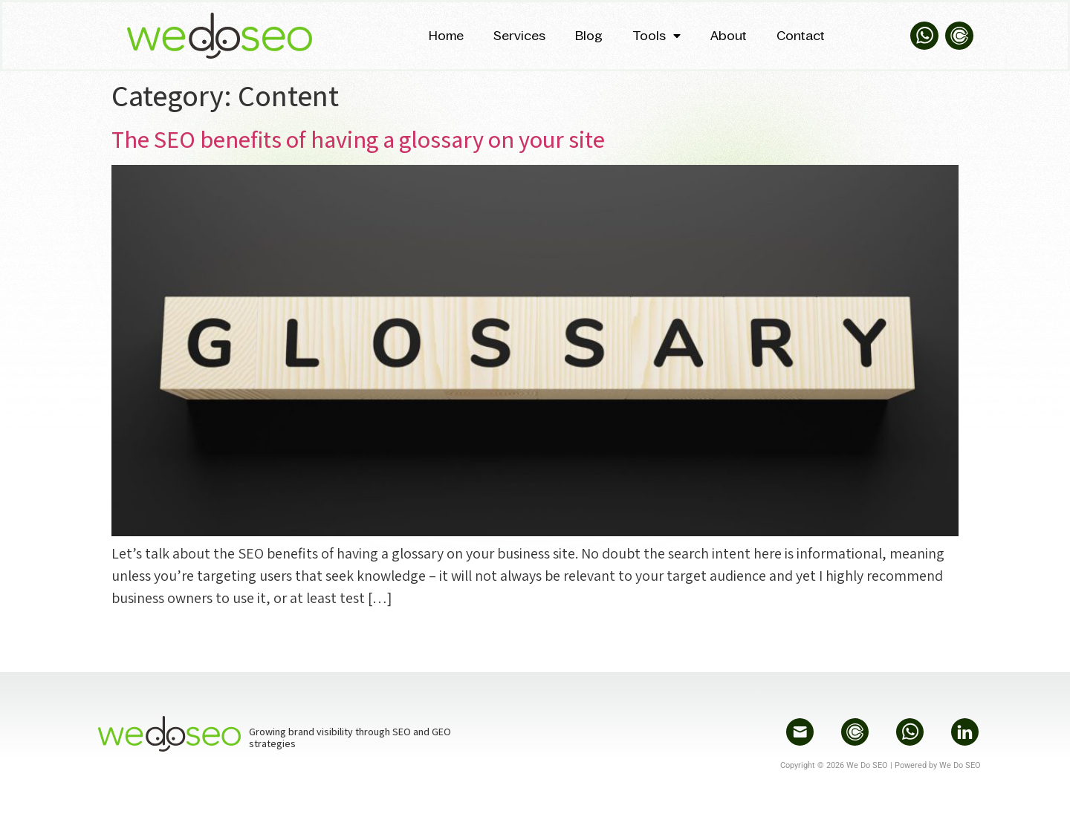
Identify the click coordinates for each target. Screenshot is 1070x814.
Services (519, 35)
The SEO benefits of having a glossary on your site (358, 138)
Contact (800, 35)
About (728, 35)
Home (446, 35)
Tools (656, 35)
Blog (589, 35)
